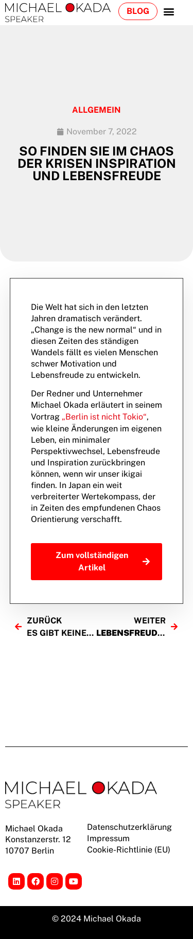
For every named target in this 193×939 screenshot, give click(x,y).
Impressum (108, 838)
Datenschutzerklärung (129, 827)
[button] (168, 11)
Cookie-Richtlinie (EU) (128, 850)
